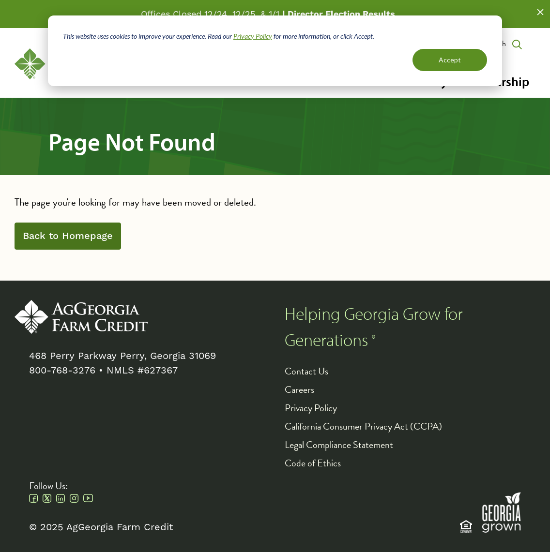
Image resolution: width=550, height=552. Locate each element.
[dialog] (275, 50)
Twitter (47, 498)
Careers (299, 389)
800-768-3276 (62, 370)
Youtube (88, 498)
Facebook (33, 498)
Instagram (74, 498)
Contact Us (306, 371)
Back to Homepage (68, 236)
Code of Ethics (313, 463)
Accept (450, 60)
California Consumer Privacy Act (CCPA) (363, 426)
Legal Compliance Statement (339, 444)
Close (540, 12)
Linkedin (60, 498)
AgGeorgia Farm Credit (81, 317)
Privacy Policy (252, 36)
